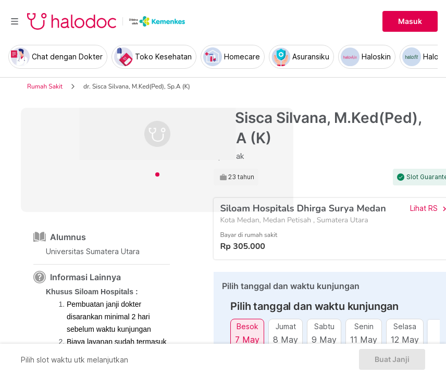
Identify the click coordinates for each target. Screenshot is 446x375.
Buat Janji (392, 359)
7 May (247, 339)
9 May (324, 339)
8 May (285, 339)
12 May (405, 339)
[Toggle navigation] (14, 21)
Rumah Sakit (45, 86)
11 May (363, 339)
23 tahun (241, 177)
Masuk (410, 21)
